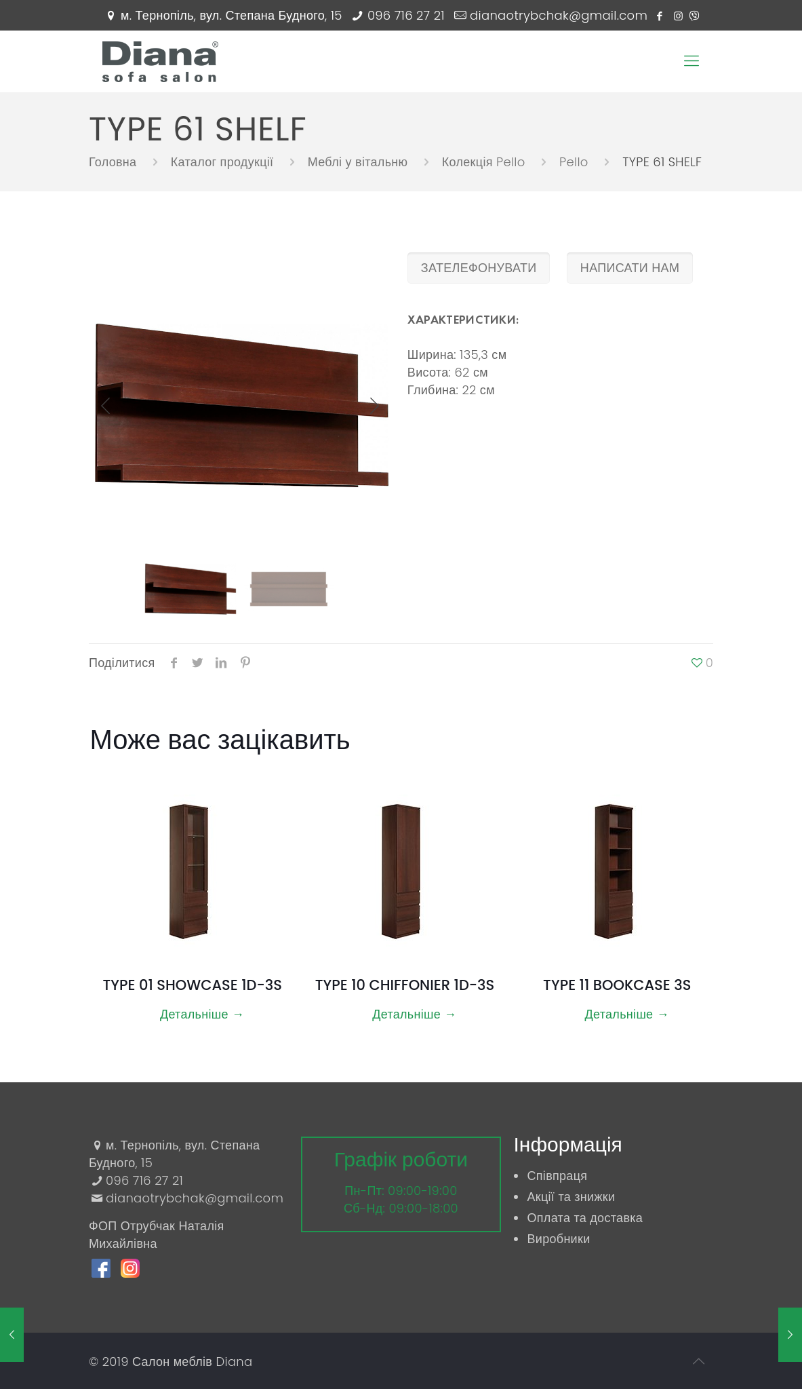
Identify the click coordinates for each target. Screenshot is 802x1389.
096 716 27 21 (406, 15)
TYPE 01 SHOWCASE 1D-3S (191, 985)
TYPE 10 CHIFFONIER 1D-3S (405, 985)
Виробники (558, 1238)
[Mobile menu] (691, 61)
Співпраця (557, 1175)
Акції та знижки (571, 1196)
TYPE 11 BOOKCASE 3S (617, 985)
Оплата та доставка (585, 1217)
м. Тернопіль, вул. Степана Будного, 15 (231, 15)
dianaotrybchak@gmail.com (558, 15)
